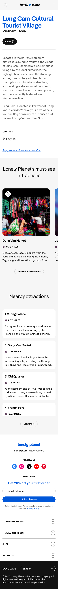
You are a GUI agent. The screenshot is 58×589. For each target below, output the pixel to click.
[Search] (5, 5)
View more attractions (29, 271)
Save (9, 42)
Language (9, 568)
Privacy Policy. (33, 508)
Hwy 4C (11, 139)
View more (29, 423)
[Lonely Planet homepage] (30, 5)
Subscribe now (29, 499)
